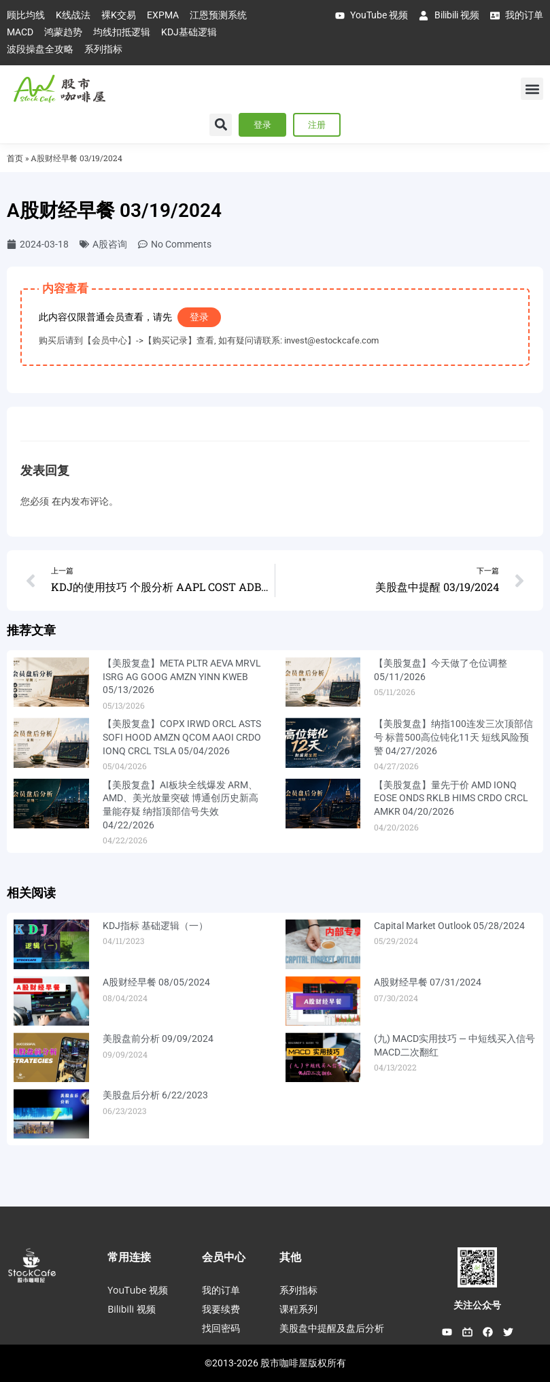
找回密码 (221, 1327)
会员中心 (223, 1256)
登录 (199, 316)
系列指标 (298, 1289)
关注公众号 (477, 1305)
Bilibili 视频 (131, 1308)
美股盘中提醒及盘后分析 (331, 1327)
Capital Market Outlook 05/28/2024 (449, 925)
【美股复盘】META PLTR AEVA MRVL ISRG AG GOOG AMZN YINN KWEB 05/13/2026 (182, 676)
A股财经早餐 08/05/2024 (156, 982)
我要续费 (221, 1308)
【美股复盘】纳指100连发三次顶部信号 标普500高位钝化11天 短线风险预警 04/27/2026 (453, 737)
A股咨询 (109, 244)
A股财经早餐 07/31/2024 (427, 982)
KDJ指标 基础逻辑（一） (155, 925)
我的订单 (221, 1289)
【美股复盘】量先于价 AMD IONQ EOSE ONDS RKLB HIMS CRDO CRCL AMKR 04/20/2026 (451, 798)
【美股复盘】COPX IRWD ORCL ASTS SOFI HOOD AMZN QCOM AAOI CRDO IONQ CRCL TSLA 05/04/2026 (182, 737)
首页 (15, 158)
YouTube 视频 (137, 1289)
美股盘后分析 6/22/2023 (155, 1095)
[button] (532, 89)
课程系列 (298, 1308)
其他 (290, 1256)
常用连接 (129, 1256)
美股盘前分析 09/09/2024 (158, 1038)
